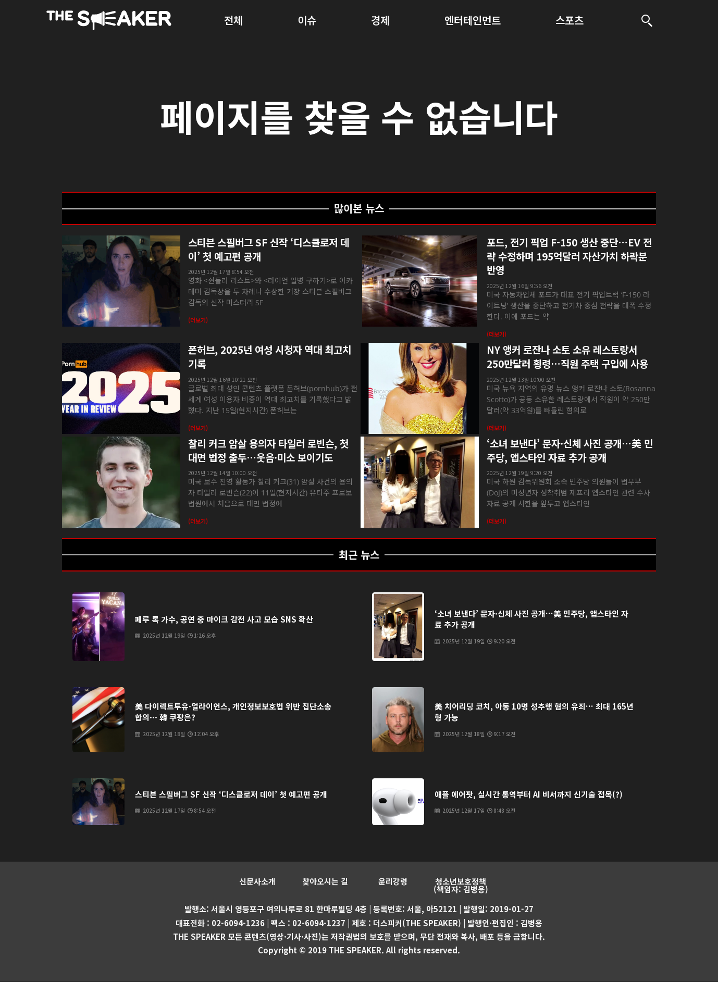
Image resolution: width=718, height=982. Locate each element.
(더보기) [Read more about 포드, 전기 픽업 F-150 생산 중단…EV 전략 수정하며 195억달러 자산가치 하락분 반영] (496, 334)
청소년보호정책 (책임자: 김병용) (461, 885)
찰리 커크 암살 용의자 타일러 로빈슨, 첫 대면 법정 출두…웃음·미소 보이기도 (268, 450)
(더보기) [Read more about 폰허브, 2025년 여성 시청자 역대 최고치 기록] (198, 428)
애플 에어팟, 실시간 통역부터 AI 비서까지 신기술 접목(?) (529, 794)
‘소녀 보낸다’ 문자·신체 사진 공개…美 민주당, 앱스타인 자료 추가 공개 (570, 450)
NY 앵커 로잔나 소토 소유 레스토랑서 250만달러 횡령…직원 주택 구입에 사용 (567, 356)
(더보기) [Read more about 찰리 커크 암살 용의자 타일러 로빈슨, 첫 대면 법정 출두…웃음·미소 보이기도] (198, 521)
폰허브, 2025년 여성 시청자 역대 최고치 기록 (269, 356)
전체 (233, 20)
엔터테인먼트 (472, 20)
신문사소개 (257, 881)
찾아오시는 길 (325, 881)
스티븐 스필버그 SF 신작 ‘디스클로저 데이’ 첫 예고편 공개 (268, 249)
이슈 (307, 20)
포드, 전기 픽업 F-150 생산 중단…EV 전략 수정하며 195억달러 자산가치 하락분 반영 (569, 256)
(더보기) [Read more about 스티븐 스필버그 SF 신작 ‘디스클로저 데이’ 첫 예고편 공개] (198, 320)
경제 (380, 20)
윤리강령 (392, 881)
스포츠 (569, 20)
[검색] (647, 20)
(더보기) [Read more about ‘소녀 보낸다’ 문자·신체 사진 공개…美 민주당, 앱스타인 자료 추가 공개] (496, 521)
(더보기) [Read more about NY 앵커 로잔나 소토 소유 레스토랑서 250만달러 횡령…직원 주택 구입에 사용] (496, 428)
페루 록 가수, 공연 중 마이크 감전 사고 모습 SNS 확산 (224, 619)
